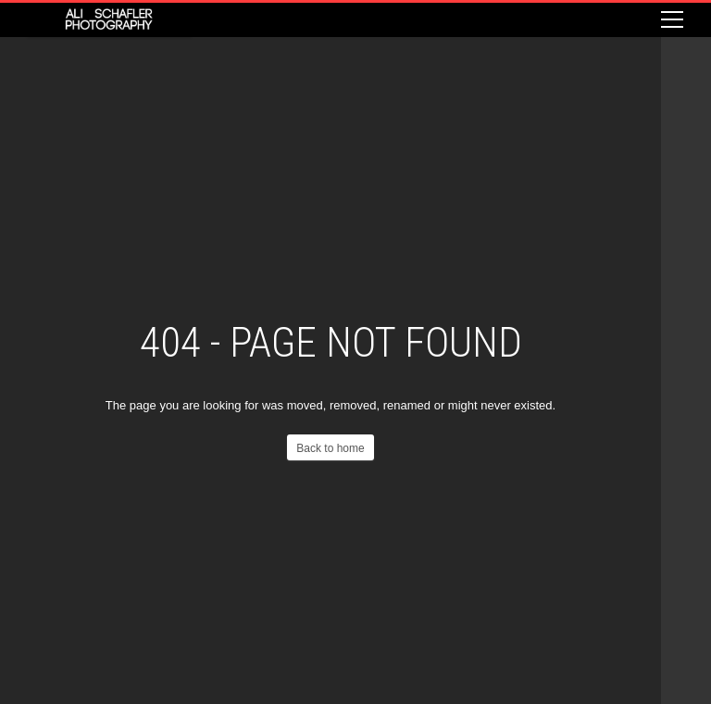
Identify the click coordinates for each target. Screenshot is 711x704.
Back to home (330, 448)
